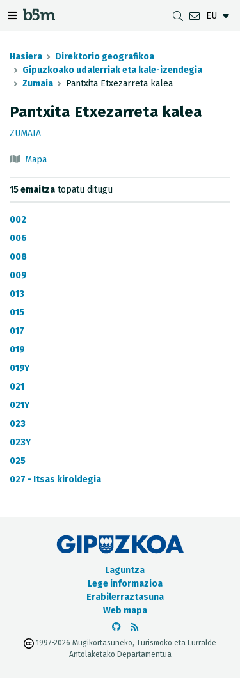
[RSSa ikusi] (134, 627)
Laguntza (125, 570)
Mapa (36, 159)
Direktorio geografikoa (104, 56)
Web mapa (125, 610)
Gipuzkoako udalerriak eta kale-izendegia (112, 70)
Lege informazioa (125, 583)
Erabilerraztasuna (125, 597)
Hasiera (26, 56)
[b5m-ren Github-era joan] (116, 627)
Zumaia (37, 83)
